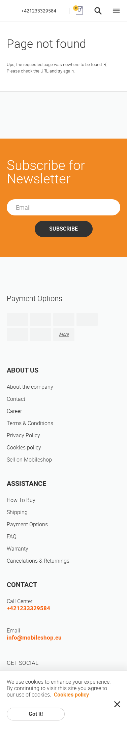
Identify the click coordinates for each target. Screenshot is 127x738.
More (64, 334)
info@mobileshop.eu (34, 637)
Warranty (17, 548)
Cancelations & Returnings (38, 561)
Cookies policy (24, 447)
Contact (16, 399)
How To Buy (21, 500)
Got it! (36, 714)
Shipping (17, 512)
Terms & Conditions (30, 423)
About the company (30, 387)
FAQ (12, 536)
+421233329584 (38, 10)
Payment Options (27, 524)
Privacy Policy (23, 435)
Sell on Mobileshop (29, 459)
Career (14, 411)
